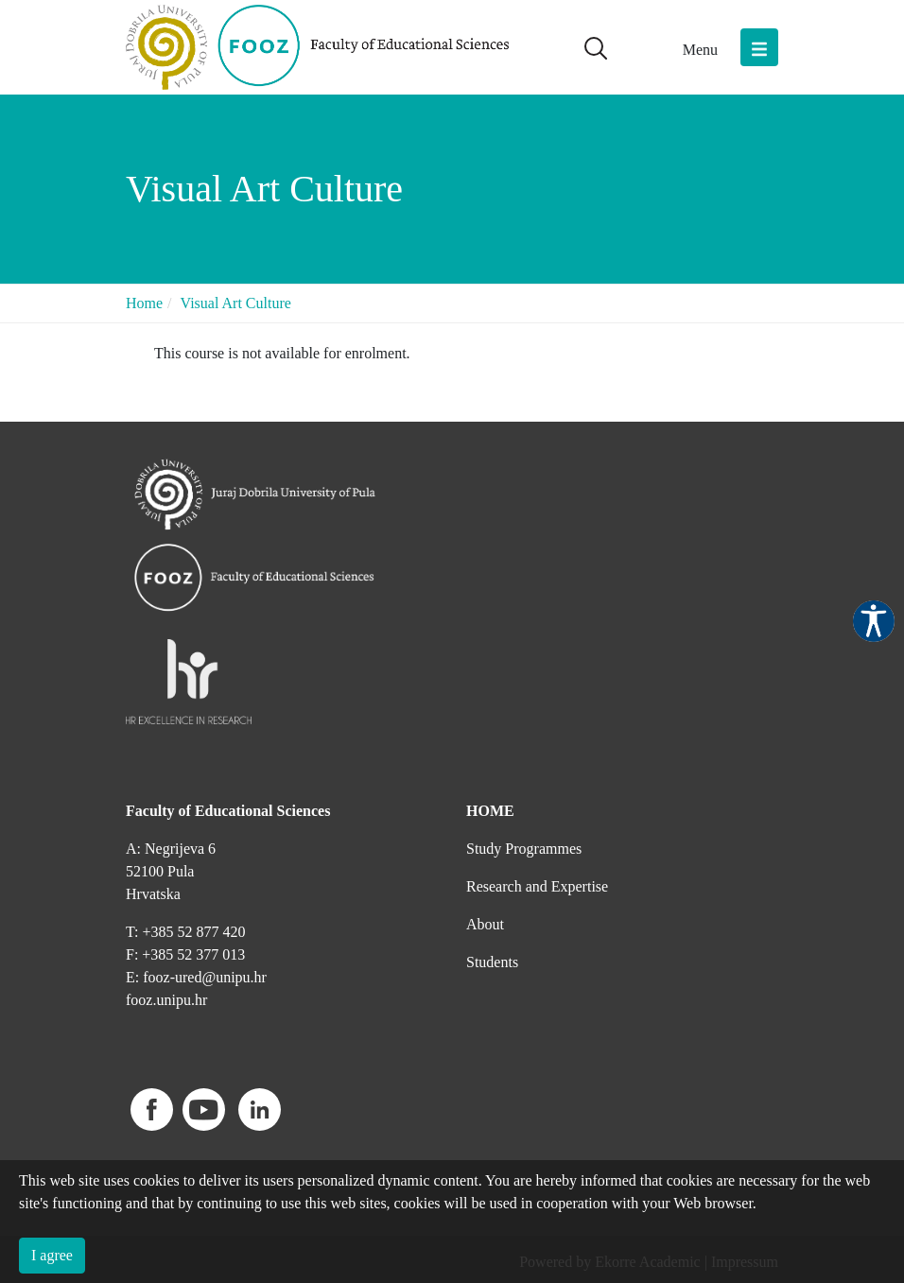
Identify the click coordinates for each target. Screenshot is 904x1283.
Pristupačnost (874, 621)
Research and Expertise (537, 886)
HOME (490, 811)
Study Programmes (524, 849)
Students (492, 962)
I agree (52, 1255)
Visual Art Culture (236, 303)
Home (144, 303)
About (485, 924)
